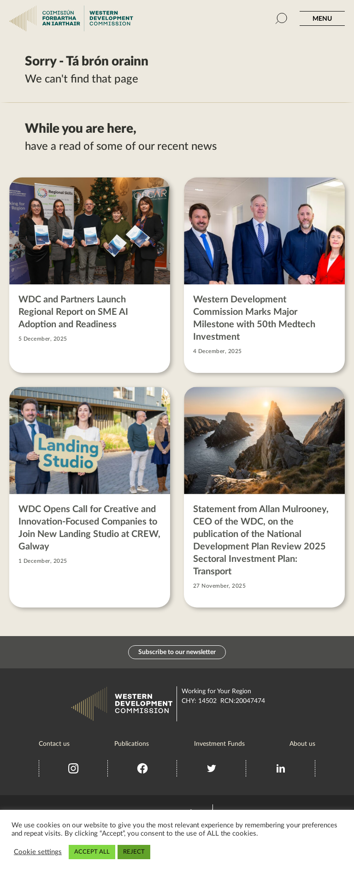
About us (302, 744)
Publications (131, 744)
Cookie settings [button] (38, 852)
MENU (322, 19)
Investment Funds (219, 744)
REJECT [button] (134, 852)
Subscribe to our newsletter (177, 652)
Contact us (54, 744)
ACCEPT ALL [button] (92, 852)
